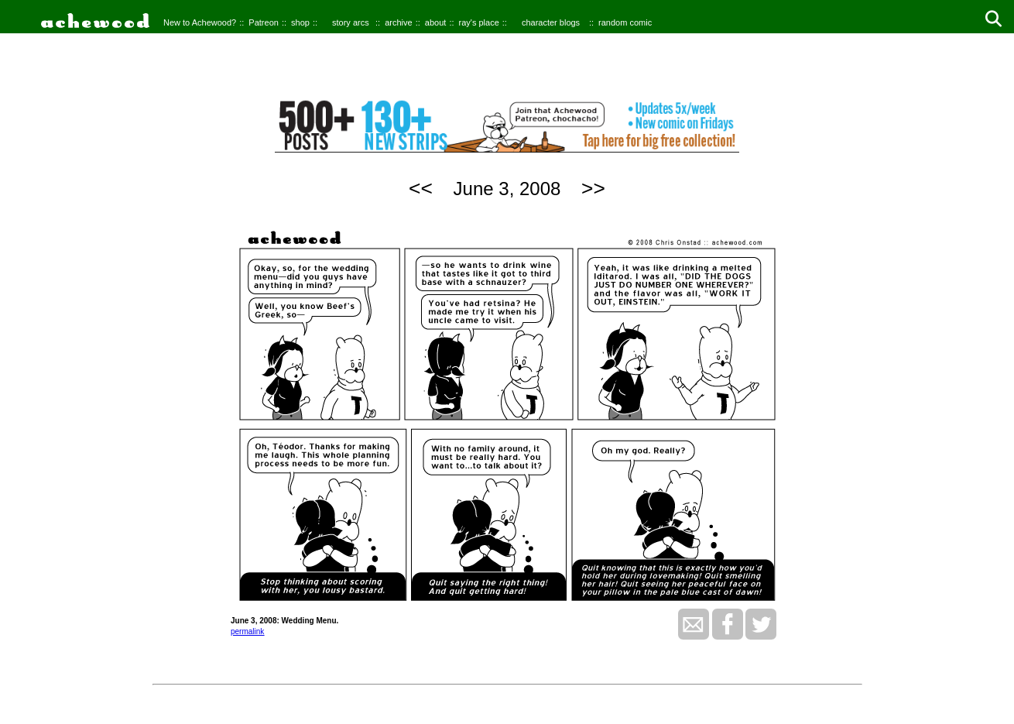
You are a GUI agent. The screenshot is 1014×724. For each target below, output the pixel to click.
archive (398, 22)
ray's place (479, 22)
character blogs (551, 22)
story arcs (350, 22)
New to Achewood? (199, 22)
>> (593, 188)
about (436, 22)
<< (421, 188)
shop (300, 22)
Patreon (263, 22)
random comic (625, 22)
